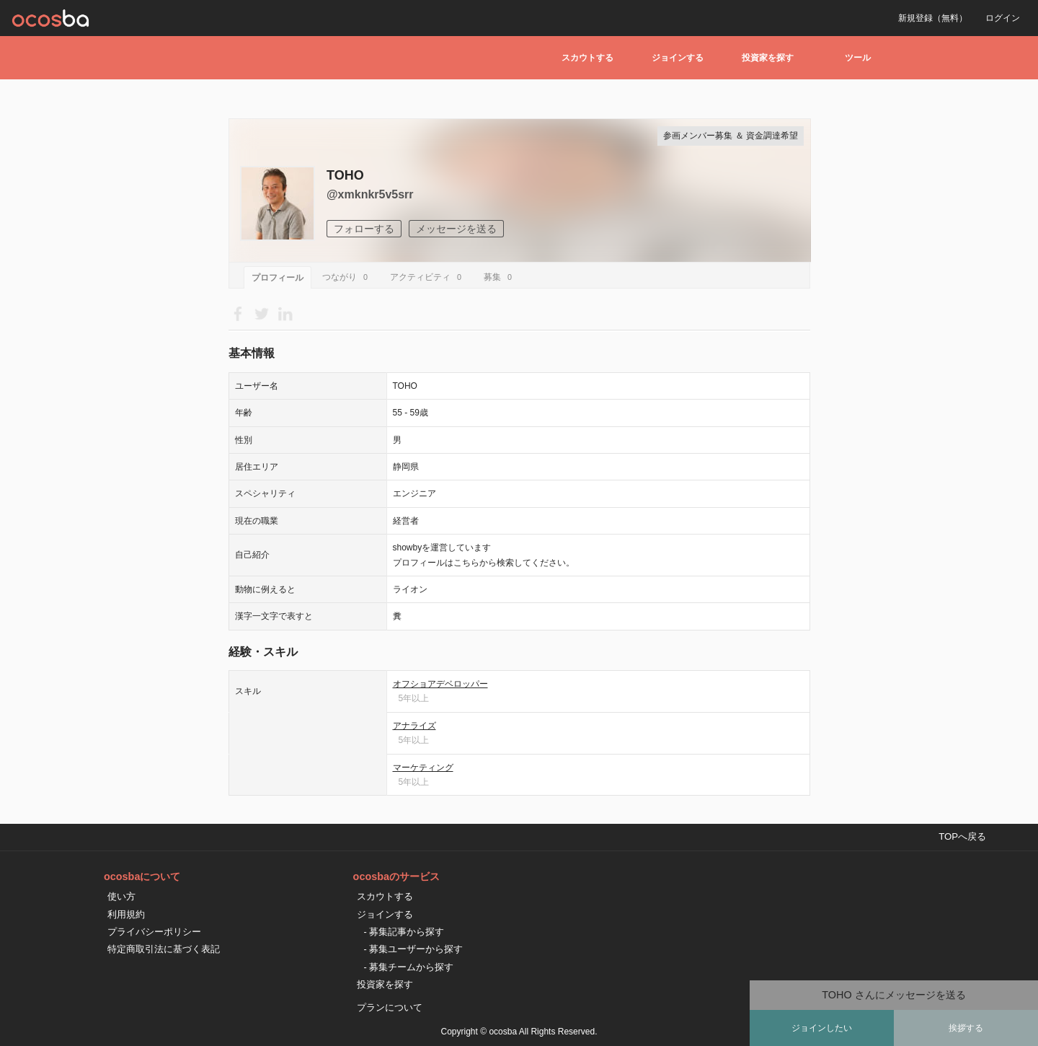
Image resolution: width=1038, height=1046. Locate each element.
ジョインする (678, 58)
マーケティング (423, 767)
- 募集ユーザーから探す (413, 949)
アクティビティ (428, 277)
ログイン (1002, 18)
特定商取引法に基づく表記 (163, 949)
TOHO (345, 175)
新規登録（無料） (932, 18)
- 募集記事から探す (404, 931)
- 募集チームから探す (409, 967)
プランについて (389, 1007)
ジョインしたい (821, 1028)
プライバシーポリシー (154, 931)
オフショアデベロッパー (440, 684)
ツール (858, 58)
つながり (347, 277)
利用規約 (126, 914)
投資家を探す (768, 58)
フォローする (364, 228)
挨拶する (966, 1028)
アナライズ (414, 726)
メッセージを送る (456, 228)
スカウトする (587, 58)
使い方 (121, 896)
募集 (500, 277)
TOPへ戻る (962, 836)
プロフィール (277, 278)
